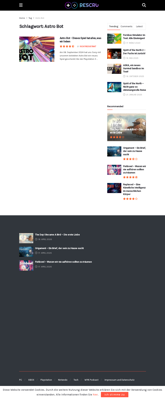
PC (20, 380)
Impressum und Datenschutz (120, 380)
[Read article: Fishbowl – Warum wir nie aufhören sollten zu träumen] (114, 170)
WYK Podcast (91, 380)
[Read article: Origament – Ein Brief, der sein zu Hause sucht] (114, 151)
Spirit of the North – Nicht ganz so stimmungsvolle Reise (134, 86)
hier (95, 394)
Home (22, 18)
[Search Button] (144, 5)
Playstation (46, 380)
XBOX (31, 380)
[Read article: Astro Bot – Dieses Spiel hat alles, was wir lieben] (36, 49)
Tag (30, 18)
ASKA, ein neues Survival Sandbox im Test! (133, 68)
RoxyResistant (88, 46)
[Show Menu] (21, 5)
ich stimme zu (114, 394)
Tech (76, 380)
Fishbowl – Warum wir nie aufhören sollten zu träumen (134, 169)
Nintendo (62, 380)
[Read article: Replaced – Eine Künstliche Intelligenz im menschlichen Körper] (114, 188)
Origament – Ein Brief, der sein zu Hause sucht (134, 151)
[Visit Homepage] (82, 5)
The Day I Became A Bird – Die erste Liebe (57, 234)
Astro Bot (39, 18)
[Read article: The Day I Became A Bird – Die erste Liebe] (26, 238)
